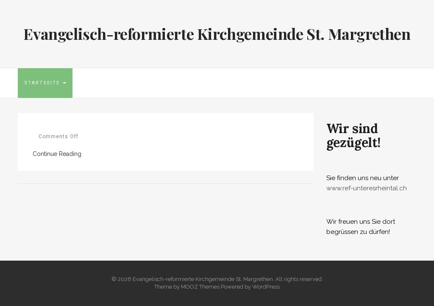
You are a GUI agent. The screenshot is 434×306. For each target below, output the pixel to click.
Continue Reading (57, 153)
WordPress (266, 287)
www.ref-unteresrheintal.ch (366, 188)
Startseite (45, 83)
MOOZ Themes (200, 287)
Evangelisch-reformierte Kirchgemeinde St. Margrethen (216, 33)
